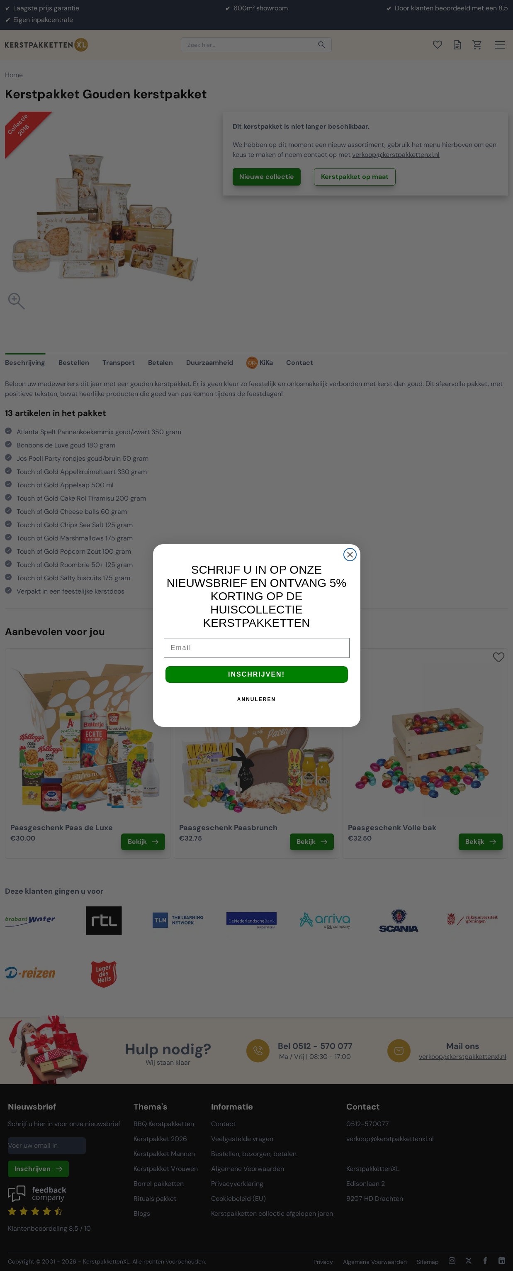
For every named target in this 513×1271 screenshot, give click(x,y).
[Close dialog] (350, 554)
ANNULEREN (256, 699)
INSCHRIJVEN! (256, 674)
